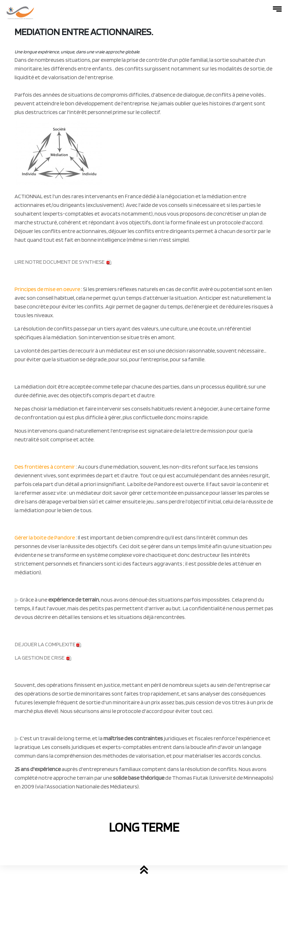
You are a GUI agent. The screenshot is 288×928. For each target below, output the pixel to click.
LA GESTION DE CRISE (39, 657)
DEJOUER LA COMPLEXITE (48, 644)
